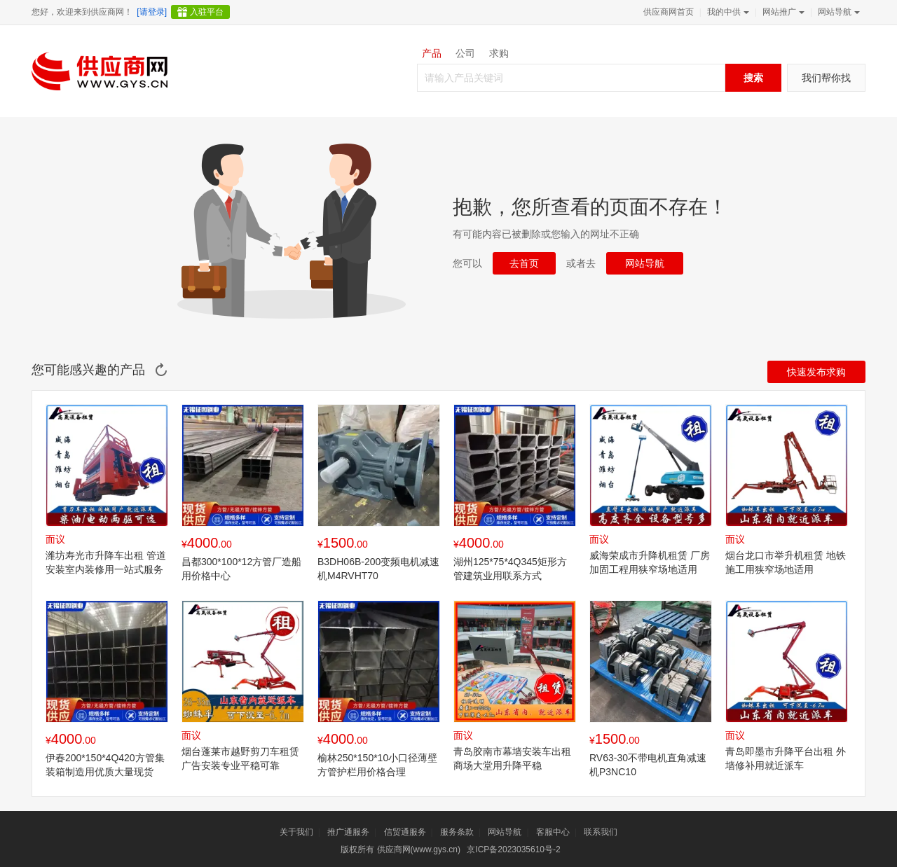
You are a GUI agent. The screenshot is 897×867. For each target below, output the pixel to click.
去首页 (524, 263)
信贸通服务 (405, 832)
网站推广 (782, 12)
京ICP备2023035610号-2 (513, 849)
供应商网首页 (668, 12)
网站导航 (837, 12)
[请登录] (152, 12)
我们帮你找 (826, 77)
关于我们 (296, 832)
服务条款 (457, 832)
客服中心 (553, 832)
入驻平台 (207, 12)
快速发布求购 (816, 371)
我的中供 (726, 12)
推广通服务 (348, 832)
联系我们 (600, 832)
